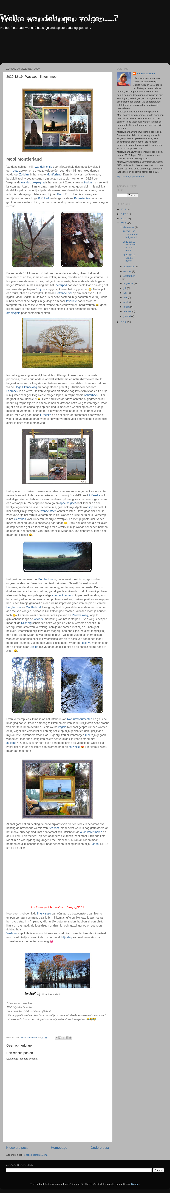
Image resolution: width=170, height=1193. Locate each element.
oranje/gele (13, 312)
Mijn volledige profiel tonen (131, 176)
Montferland (54, 174)
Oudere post (99, 1147)
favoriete (71, 301)
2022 (124, 214)
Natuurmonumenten (79, 719)
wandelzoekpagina (33, 182)
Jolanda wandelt (145, 73)
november (129, 266)
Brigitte (34, 646)
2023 (124, 209)
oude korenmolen (91, 832)
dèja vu (86, 642)
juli (125, 288)
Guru (60, 194)
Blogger (135, 1184)
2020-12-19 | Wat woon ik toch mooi (129, 246)
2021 (124, 218)
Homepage (59, 1147)
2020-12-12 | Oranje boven (129, 258)
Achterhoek (91, 395)
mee (88, 735)
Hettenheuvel (63, 293)
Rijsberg (26, 622)
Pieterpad (61, 285)
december (129, 227)
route (15, 170)
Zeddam (24, 174)
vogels (62, 727)
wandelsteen (48, 511)
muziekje (74, 746)
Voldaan (11, 933)
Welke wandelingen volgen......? (59, 18)
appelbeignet (68, 503)
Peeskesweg (80, 615)
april (126, 302)
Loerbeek (12, 391)
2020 (124, 223)
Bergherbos (45, 579)
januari (127, 316)
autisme (11, 742)
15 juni (40, 289)
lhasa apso (44, 913)
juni (125, 292)
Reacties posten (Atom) (34, 1155)
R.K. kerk (44, 198)
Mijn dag (66, 937)
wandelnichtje (43, 166)
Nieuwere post (17, 1147)
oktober (127, 271)
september (129, 276)
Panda (94, 843)
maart (126, 306)
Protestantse (82, 198)
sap (90, 507)
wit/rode (39, 619)
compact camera (62, 595)
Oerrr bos (20, 519)
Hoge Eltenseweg (26, 387)
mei (125, 297)
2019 (124, 322)
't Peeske (46, 414)
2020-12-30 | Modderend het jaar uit (130, 234)
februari (127, 311)
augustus (128, 283)
